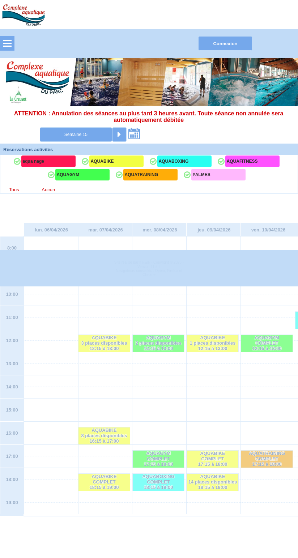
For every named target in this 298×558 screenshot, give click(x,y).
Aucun (48, 189)
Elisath (145, 534)
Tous (14, 189)
